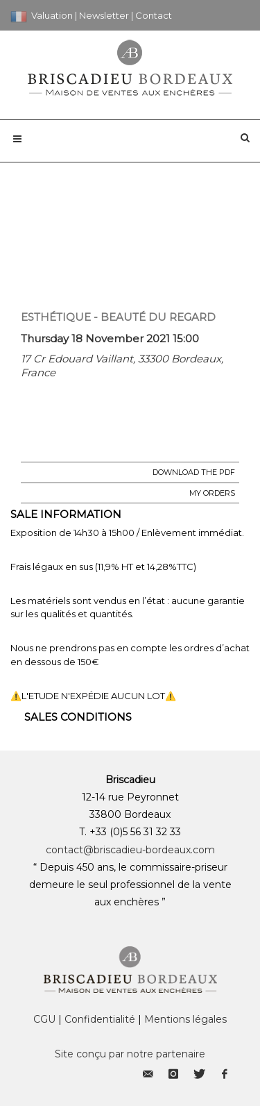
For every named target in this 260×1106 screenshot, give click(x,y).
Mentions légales (185, 1019)
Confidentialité (99, 1019)
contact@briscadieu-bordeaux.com (130, 850)
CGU (44, 1019)
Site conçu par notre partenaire (130, 1054)
